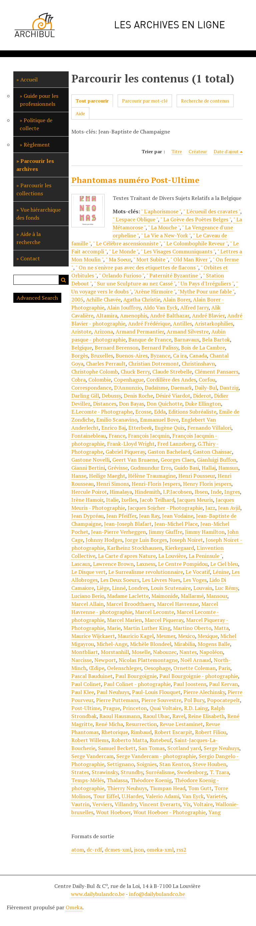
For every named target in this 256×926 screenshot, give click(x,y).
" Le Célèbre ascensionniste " (127, 243)
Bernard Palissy (159, 347)
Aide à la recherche (28, 238)
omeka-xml (160, 849)
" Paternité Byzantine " (173, 275)
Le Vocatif (198, 571)
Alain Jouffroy (124, 307)
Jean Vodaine (177, 515)
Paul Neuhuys (113, 692)
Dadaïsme (156, 387)
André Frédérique (149, 323)
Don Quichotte (164, 403)
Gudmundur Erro (150, 467)
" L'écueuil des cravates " (211, 211)
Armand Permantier (140, 331)
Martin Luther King (146, 628)
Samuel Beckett (117, 748)
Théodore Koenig (151, 780)
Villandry (126, 804)
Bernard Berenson (117, 347)
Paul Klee (82, 692)
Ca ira (180, 355)
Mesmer (165, 636)
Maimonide (164, 596)
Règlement (37, 144)
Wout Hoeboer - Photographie (169, 812)
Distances (104, 403)
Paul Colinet (86, 684)
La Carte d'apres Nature (127, 555)
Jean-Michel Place (176, 523)
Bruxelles (102, 355)
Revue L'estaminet (181, 724)
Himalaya (121, 491)
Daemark (181, 387)
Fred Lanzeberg (176, 443)
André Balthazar (169, 315)
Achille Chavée (103, 299)
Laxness (145, 563)
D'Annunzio (128, 387)
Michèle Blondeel (150, 644)
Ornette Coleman (194, 668)
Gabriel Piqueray (125, 451)
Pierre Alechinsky (204, 692)
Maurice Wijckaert (93, 636)
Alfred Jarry (194, 307)
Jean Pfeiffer (121, 515)
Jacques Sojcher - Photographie (165, 507)
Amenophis (133, 315)
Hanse (78, 475)
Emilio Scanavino (116, 419)
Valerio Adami (162, 796)
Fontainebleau (88, 435)
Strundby (132, 772)
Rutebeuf (161, 740)
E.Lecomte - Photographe (102, 411)
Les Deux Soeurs (119, 580)
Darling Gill (85, 395)
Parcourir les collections (33, 189)
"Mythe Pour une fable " (206, 291)
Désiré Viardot (173, 395)
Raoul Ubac (156, 716)
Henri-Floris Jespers (156, 483)
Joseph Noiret (186, 539)
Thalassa (117, 780)
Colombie (99, 379)
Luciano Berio (87, 596)
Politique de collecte (36, 124)
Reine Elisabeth (206, 716)
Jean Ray (149, 515)
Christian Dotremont (153, 363)
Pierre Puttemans (117, 700)
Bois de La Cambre (203, 347)
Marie (114, 628)
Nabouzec (165, 652)
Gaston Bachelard (169, 451)
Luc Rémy (226, 588)
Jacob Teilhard (157, 499)
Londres (138, 588)
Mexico (186, 636)
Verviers (102, 804)
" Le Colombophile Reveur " (195, 243)
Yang (214, 812)
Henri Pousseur (196, 475)
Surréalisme (160, 772)
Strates (80, 772)
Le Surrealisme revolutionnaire (145, 571)
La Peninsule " (205, 555)
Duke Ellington (203, 403)
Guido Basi (186, 467)
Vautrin (80, 804)
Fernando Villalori (209, 427)
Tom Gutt (200, 788)
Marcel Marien (124, 620)
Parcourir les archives (35, 165)
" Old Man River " (190, 259)
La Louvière (172, 555)
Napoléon (211, 652)
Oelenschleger (124, 668)
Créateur (198, 151)
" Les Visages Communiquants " (178, 251)
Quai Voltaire (165, 708)
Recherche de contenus (205, 100)
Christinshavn (198, 363)
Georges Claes (177, 459)
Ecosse (143, 411)
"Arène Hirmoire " (154, 291)
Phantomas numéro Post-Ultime (135, 180)
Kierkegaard (179, 547)
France (117, 435)
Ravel (178, 716)
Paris (224, 668)
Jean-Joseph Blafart (128, 523)
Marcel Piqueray (164, 620)
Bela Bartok (216, 339)
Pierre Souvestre (161, 700)
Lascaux (80, 563)
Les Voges (195, 580)
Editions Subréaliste (192, 411)
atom (77, 849)
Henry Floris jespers (207, 483)
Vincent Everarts (159, 804)
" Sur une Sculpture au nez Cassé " (134, 283)
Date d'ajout (226, 151)
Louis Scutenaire (171, 588)
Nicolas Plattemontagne (148, 660)
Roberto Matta (129, 740)
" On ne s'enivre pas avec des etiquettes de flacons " (137, 267)
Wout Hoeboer (113, 812)
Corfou (207, 379)
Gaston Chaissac (212, 451)
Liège (103, 588)
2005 (77, 299)
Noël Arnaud (195, 660)
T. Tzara (219, 772)
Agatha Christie (141, 299)
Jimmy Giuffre (165, 531)
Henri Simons (112, 483)
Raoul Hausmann (119, 716)
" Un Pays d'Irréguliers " (206, 283)
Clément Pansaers (216, 371)
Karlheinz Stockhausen (134, 547)
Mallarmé (192, 596)
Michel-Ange (112, 644)
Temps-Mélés (87, 780)
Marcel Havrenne (178, 604)
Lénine (221, 571)
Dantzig (229, 387)
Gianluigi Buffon (216, 459)
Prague (111, 708)
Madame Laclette (128, 596)
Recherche (64, 280)
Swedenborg (192, 772)
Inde (216, 491)
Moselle (141, 652)
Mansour (216, 596)
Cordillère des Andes (171, 379)
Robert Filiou (210, 732)
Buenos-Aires (132, 355)
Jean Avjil (229, 507)
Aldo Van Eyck (160, 307)
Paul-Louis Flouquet (156, 692)
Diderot (202, 395)
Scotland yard (184, 748)
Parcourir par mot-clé (145, 100)
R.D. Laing (196, 708)
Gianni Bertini (88, 467)
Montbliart (84, 652)
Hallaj (209, 467)
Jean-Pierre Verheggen (118, 531)
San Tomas (151, 748)
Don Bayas (131, 403)
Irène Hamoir (87, 499)
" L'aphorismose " (161, 211)
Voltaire (203, 804)
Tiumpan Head (167, 788)
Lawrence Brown (113, 563)
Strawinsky (105, 772)
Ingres (232, 491)
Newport (105, 660)
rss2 (181, 849)
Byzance (160, 355)
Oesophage (157, 668)
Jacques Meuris (195, 499)
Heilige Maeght (107, 475)
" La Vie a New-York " (166, 235)
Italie (112, 499)
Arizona (103, 331)
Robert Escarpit (173, 732)
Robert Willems (90, 740)
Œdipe (96, 668)
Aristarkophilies (214, 323)
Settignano (120, 764)
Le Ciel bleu (224, 563)
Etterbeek (140, 427)
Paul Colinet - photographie (137, 684)
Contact (30, 258)
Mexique (208, 636)
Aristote (81, 331)
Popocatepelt (223, 700)
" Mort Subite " (150, 259)
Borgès (79, 355)
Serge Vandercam (92, 756)
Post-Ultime (85, 708)
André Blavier (208, 315)
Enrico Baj (113, 427)
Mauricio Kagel (136, 636)
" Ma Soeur (118, 259)
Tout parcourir (92, 100)
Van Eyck (193, 796)
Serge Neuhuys (221, 748)
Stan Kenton (174, 764)
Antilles (182, 323)
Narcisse (81, 660)
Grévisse (118, 467)
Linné (119, 588)
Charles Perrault (106, 363)
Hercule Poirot (89, 491)
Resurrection (141, 724)
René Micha (109, 724)
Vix (187, 804)
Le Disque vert (88, 571)
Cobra (78, 379)
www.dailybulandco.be (98, 894)
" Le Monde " (123, 251)
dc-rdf (94, 849)
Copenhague (129, 379)
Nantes (188, 652)
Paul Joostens (189, 684)
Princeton (135, 708)
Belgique (81, 347)
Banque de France (149, 339)
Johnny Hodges (104, 539)
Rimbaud (141, 732)
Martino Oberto (192, 628)
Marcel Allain (87, 604)
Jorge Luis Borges (146, 539)
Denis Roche (138, 395)
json (139, 849)
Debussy (111, 395)
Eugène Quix (170, 427)
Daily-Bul (206, 387)
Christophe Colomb (94, 371)
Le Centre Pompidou (183, 563)
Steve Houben (209, 764)
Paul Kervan (223, 684)
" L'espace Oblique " (135, 219)
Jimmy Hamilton (205, 531)
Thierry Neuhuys (127, 788)
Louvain (202, 588)
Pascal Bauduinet (92, 676)
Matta (221, 628)
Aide (80, 113)
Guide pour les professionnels (39, 99)
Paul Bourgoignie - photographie (198, 676)
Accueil (29, 79)
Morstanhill (115, 652)
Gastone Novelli (90, 459)
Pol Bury (194, 700)
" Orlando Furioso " (121, 275)
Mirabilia (184, 644)
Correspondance (91, 387)
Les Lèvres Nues (161, 580)
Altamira (106, 315)
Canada (198, 355)
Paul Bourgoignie (136, 676)
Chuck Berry (135, 371)
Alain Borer (176, 299)
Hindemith (147, 491)
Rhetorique (114, 732)
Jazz (210, 507)
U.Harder (132, 796)
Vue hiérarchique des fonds (38, 213)
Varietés (216, 796)
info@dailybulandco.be (157, 894)
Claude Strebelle (172, 371)
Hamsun (228, 467)
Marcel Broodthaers (130, 604)
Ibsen (201, 491)
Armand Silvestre (188, 331)
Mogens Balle (214, 644)
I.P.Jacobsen (177, 491)
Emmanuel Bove (159, 419)
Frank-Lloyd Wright (131, 443)
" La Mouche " (164, 227)
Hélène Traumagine (152, 475)
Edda (160, 411)
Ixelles (129, 499)
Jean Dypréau (87, 515)
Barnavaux (186, 339)
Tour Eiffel (106, 796)
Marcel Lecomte (154, 612)
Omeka (74, 907)
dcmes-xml (118, 849)
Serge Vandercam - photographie (156, 756)
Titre (177, 151)
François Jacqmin (149, 435)
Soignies (147, 764)
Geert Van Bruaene (135, 459)
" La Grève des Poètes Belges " (195, 219)
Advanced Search (37, 297)
